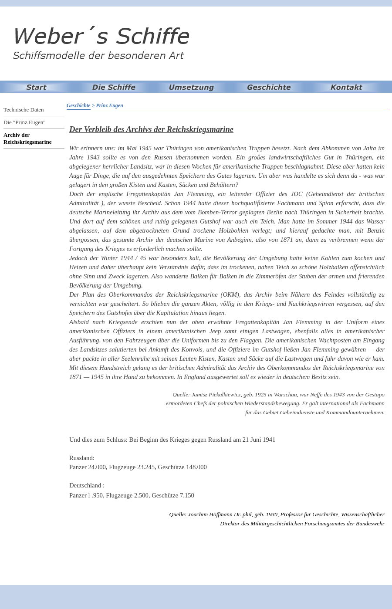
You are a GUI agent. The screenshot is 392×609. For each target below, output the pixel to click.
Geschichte (79, 105)
